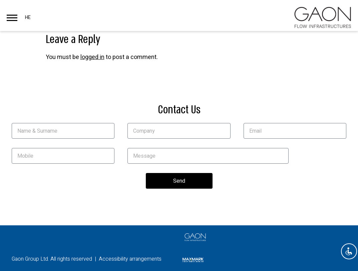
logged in (92, 57)
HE (28, 17)
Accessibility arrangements (130, 259)
